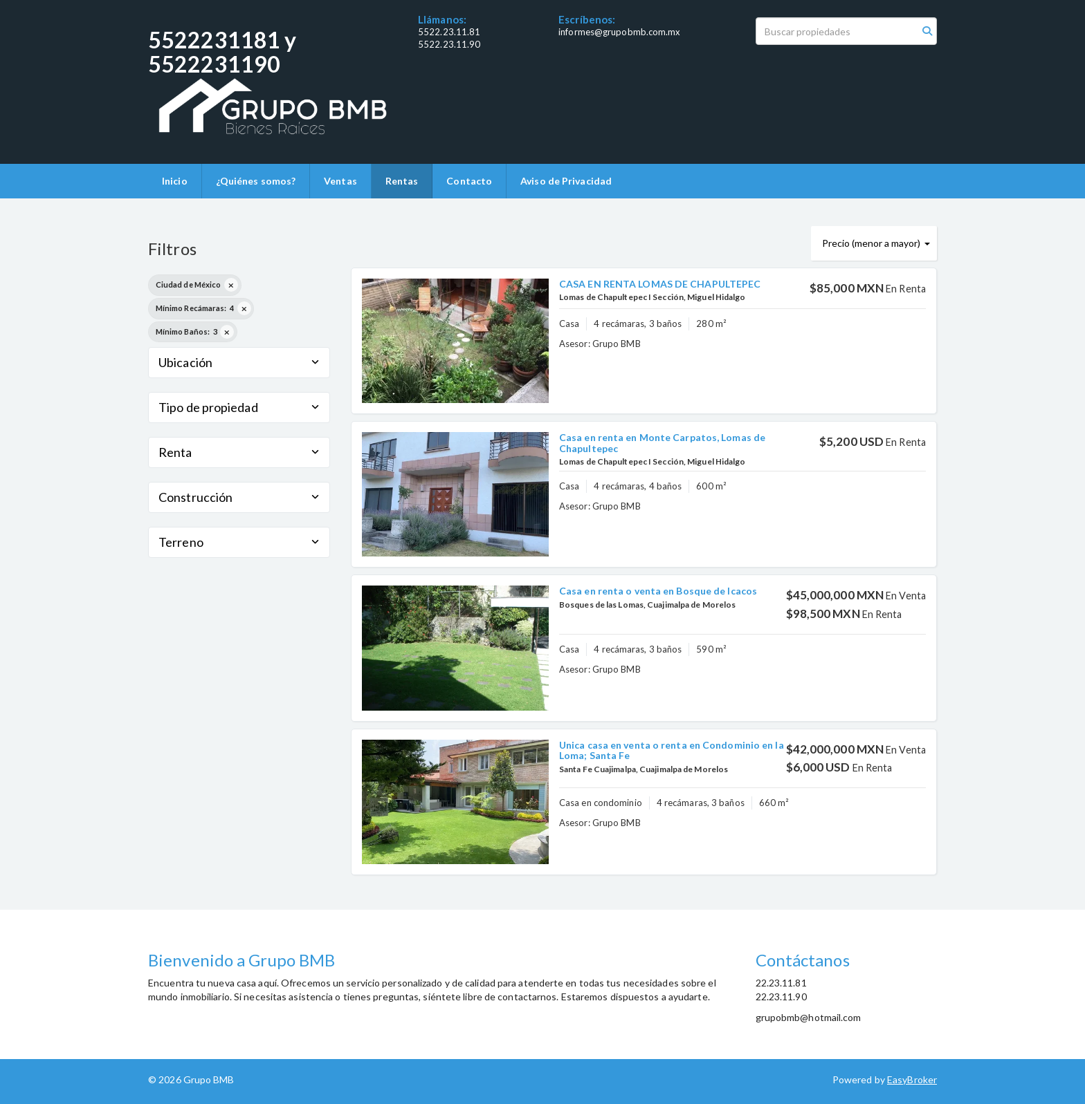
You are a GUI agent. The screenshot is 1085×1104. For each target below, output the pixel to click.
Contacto (469, 181)
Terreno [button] (239, 542)
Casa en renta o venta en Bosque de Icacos (658, 591)
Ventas (340, 181)
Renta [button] (239, 452)
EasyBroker (912, 1079)
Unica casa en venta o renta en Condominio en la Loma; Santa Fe (671, 750)
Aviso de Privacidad (566, 181)
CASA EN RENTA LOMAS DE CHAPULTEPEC (659, 284)
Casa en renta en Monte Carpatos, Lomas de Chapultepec (662, 442)
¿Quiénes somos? (256, 181)
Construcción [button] (239, 497)
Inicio (175, 181)
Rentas (402, 181)
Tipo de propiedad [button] (239, 407)
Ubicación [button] (239, 362)
